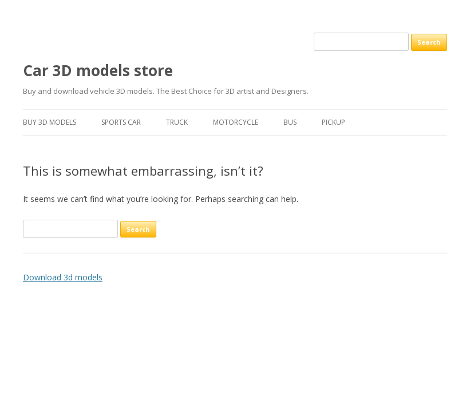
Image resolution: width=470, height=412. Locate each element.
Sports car (121, 122)
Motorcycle (235, 122)
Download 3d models (62, 277)
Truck (177, 122)
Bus (290, 122)
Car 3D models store (98, 70)
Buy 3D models (49, 122)
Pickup (333, 122)
